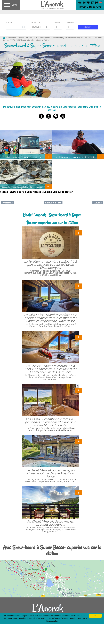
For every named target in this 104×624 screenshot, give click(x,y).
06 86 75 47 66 (88, 2)
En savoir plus (52, 621)
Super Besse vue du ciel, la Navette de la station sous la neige (22, 188)
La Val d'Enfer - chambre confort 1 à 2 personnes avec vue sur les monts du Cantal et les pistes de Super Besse (50, 318)
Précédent (7, 202)
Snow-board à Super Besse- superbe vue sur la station (26, 40)
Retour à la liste (53, 202)
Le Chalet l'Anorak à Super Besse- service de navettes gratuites (22, 158)
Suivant (98, 202)
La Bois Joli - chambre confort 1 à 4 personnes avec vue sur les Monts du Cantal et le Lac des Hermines (50, 369)
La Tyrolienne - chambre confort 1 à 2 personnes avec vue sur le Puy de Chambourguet (50, 264)
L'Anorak (10, 37)
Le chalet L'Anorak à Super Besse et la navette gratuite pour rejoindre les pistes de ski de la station (59, 37)
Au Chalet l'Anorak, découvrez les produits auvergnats (50, 522)
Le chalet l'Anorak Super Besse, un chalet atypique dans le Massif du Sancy (50, 473)
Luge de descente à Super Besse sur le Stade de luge (74, 158)
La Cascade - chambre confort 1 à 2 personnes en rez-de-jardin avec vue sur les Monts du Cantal (50, 422)
